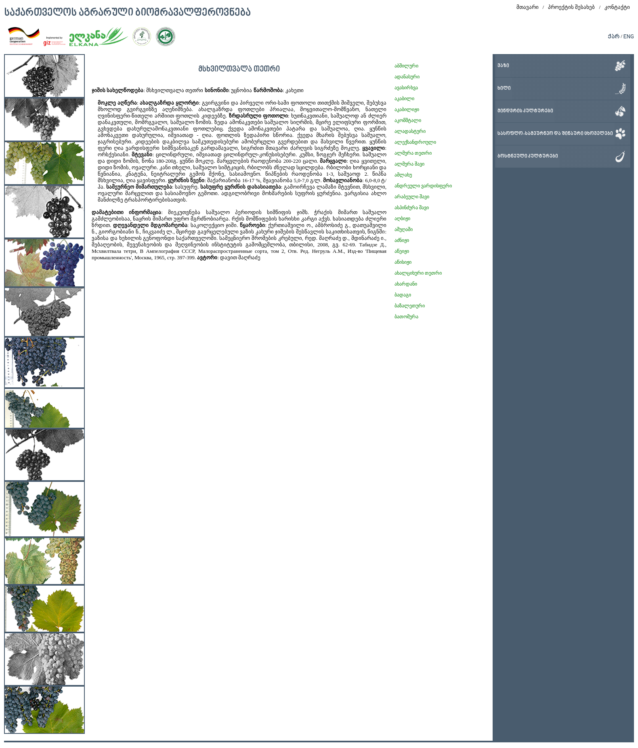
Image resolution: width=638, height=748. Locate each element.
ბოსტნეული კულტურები (527, 156)
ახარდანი (406, 284)
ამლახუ (403, 175)
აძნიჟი (402, 240)
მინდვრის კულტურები (525, 111)
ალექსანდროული (415, 142)
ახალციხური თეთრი (418, 273)
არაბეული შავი (412, 197)
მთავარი (527, 7)
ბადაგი (403, 295)
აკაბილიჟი (407, 109)
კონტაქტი (617, 7)
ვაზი (503, 66)
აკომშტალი (408, 120)
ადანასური (407, 77)
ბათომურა (406, 316)
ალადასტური (410, 131)
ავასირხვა (406, 87)
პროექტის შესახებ (571, 7)
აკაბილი (404, 98)
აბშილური (406, 66)
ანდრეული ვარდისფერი (423, 186)
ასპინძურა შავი (412, 207)
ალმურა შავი (409, 164)
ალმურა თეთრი (413, 153)
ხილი (504, 89)
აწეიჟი (402, 251)
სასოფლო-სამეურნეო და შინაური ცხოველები (555, 134)
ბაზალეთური (410, 306)
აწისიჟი (403, 262)
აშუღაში (404, 229)
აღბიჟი (402, 218)
